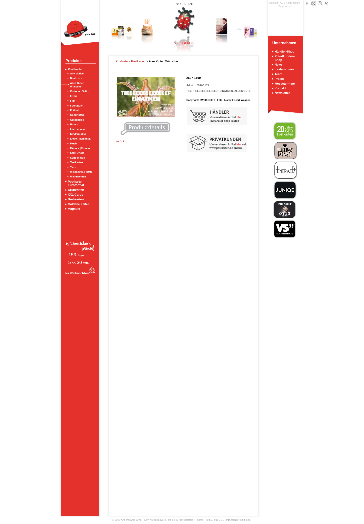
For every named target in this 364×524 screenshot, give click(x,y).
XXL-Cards (75, 194)
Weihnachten (78, 176)
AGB (282, 2)
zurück (120, 141)
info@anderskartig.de (238, 519)
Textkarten (76, 162)
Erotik (73, 96)
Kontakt (273, 2)
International (77, 129)
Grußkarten (76, 190)
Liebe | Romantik (80, 138)
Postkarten (75, 69)
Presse (280, 78)
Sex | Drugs (77, 152)
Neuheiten (76, 78)
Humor (74, 124)
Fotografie (76, 105)
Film (72, 100)
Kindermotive (78, 134)
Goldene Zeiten (79, 204)
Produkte (122, 61)
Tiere (73, 167)
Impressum (293, 2)
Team (278, 74)
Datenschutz (285, 6)
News (279, 64)
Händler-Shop (284, 51)
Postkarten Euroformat (76, 183)
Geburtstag (77, 114)
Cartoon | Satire (79, 91)
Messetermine (285, 83)
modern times (284, 69)
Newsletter (282, 93)
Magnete (74, 208)
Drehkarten (76, 199)
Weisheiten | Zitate (81, 171)
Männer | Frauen (80, 148)
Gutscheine (77, 119)
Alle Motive (77, 73)
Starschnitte (77, 157)
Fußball (74, 110)
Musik (73, 143)
